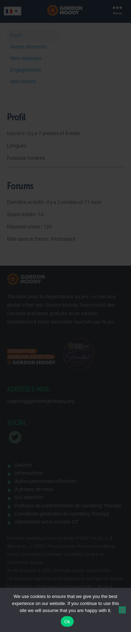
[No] (122, 609)
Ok (67, 621)
